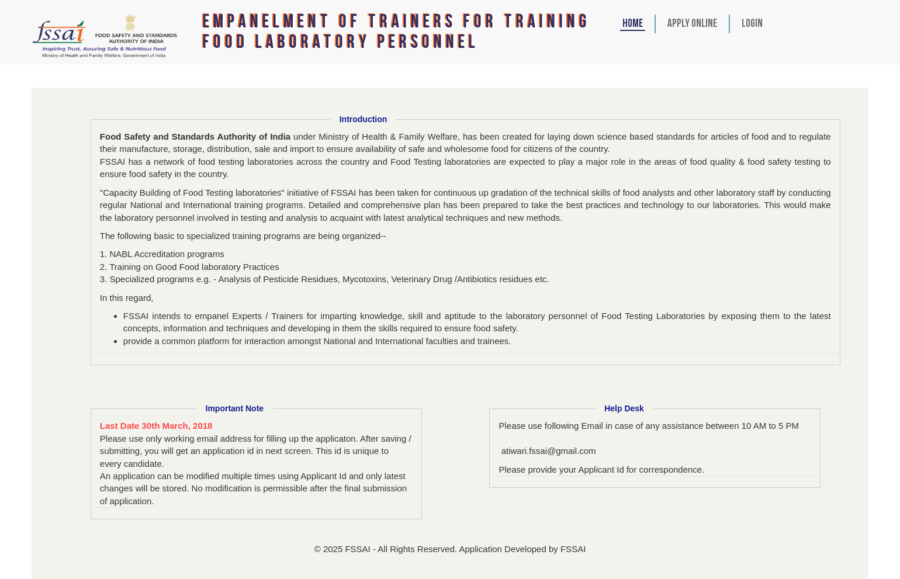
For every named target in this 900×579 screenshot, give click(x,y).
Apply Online (692, 24)
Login (752, 24)
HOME (632, 24)
